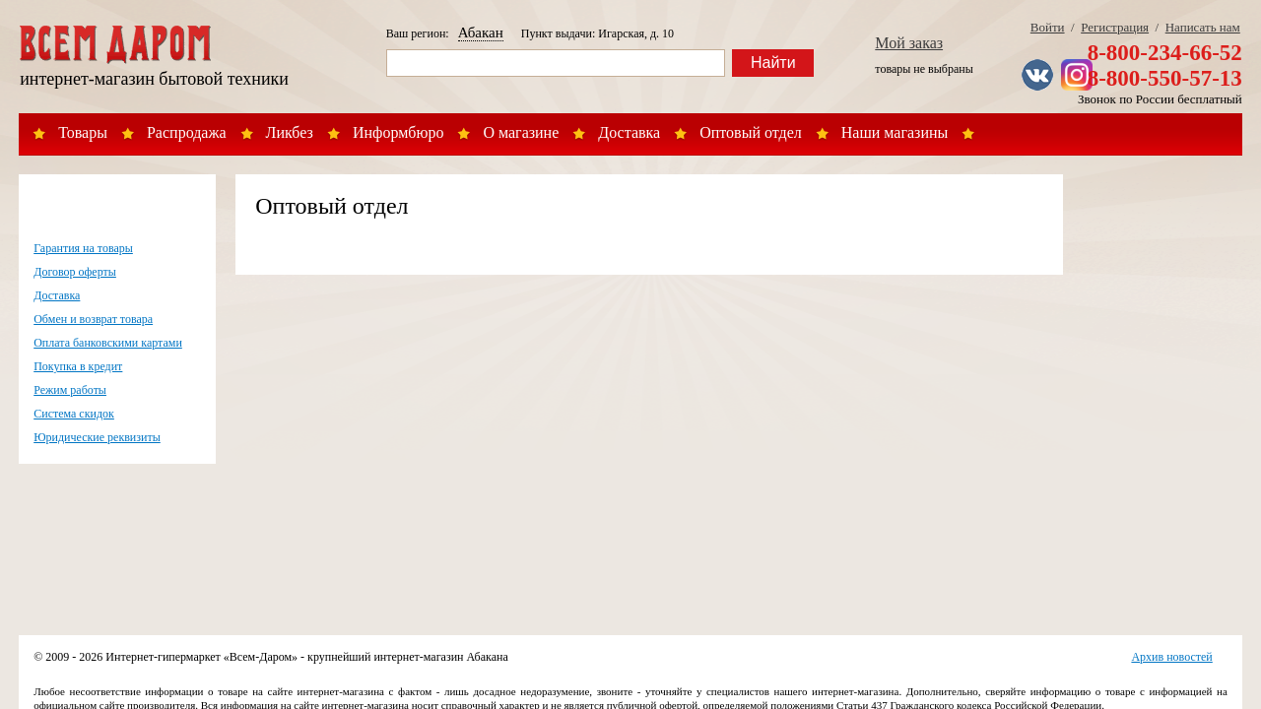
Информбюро (398, 132)
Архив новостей (1171, 657)
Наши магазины (895, 132)
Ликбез (289, 132)
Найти (773, 62)
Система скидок (73, 413)
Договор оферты (74, 272)
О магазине (521, 132)
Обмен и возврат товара (93, 319)
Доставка (629, 132)
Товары (82, 132)
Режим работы (69, 390)
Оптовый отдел (750, 132)
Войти (1047, 27)
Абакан (480, 32)
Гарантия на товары (83, 248)
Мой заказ (909, 42)
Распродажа (187, 132)
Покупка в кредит (77, 366)
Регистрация (1115, 27)
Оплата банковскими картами (107, 343)
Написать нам (1202, 27)
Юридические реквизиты (97, 437)
